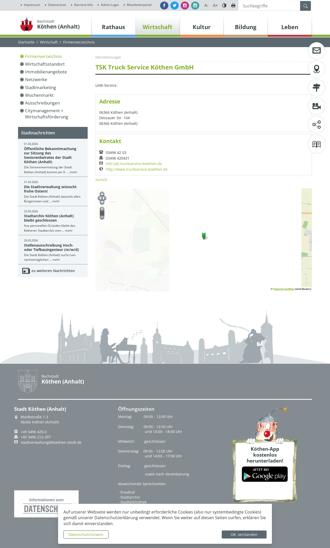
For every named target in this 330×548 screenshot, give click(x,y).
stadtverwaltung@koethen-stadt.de (51, 442)
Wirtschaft (49, 42)
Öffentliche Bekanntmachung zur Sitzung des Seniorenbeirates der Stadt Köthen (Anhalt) (50, 155)
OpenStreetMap (284, 289)
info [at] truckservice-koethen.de (134, 164)
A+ (215, 5)
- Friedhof (126, 492)
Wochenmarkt (39, 95)
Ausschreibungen (42, 103)
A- (206, 5)
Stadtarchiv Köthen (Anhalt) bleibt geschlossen (49, 218)
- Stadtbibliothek (132, 502)
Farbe (224, 5)
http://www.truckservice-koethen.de (137, 169)
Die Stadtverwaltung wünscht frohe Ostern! (50, 189)
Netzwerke (36, 79)
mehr (73, 172)
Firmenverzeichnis (43, 56)
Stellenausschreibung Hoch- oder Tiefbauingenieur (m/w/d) (51, 247)
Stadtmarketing (40, 87)
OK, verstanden (244, 534)
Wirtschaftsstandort (45, 64)
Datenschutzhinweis (85, 534)
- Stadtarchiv (129, 497)
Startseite (26, 42)
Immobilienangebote (46, 72)
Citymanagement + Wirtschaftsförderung (46, 114)
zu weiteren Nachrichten (53, 270)
